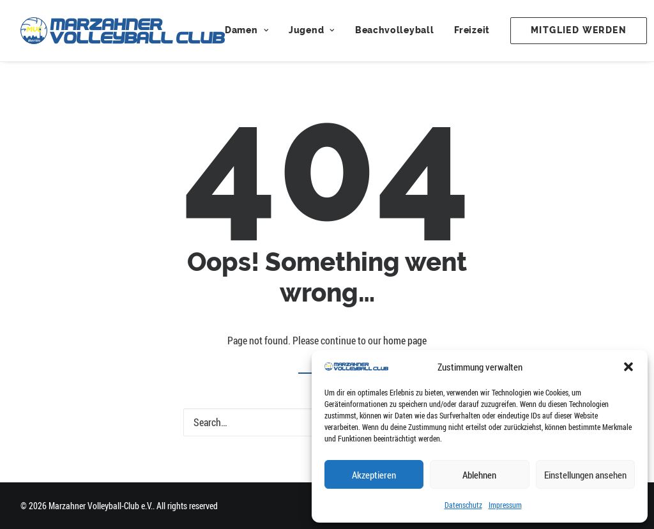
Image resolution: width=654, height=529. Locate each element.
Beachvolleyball (394, 30)
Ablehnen (479, 474)
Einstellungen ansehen (585, 474)
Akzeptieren (374, 474)
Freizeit (472, 30)
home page (405, 341)
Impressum (505, 505)
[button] (628, 366)
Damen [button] (246, 30)
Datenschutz (463, 505)
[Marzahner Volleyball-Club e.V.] (122, 30)
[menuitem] (251, 30)
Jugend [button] (312, 30)
